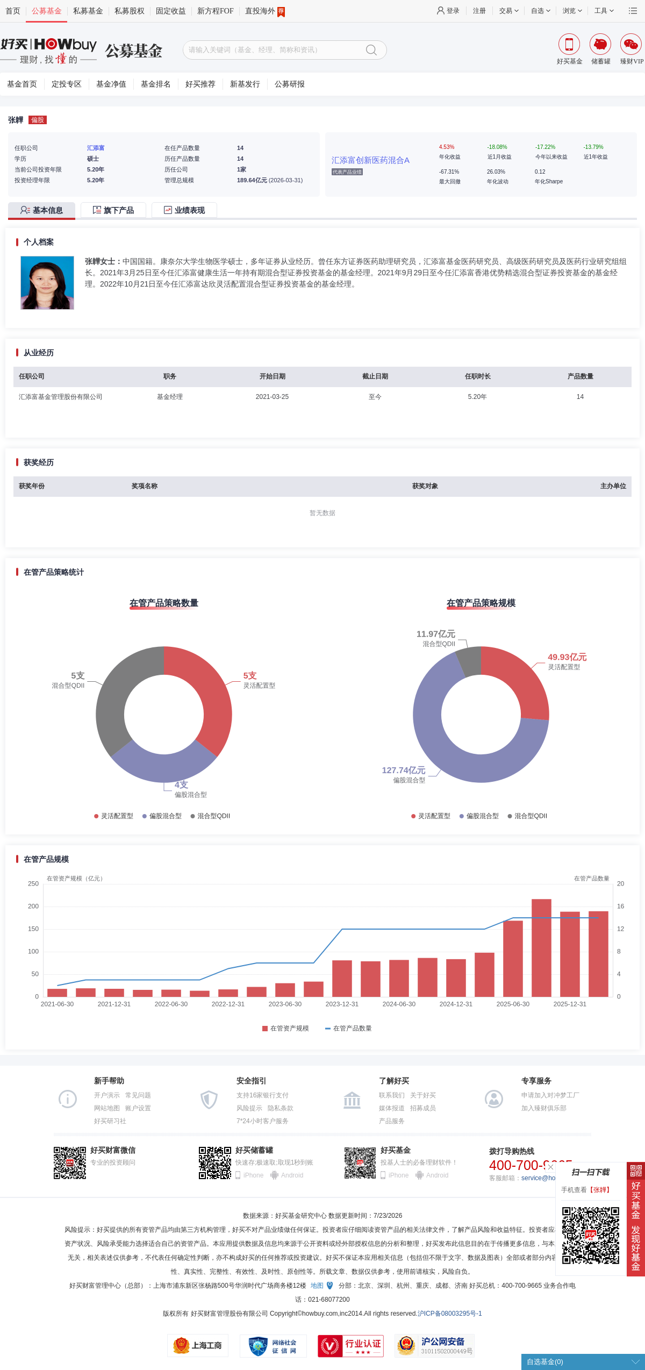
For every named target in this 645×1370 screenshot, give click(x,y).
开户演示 (107, 1095)
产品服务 (392, 1121)
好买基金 (396, 1150)
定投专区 (67, 84)
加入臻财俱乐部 (544, 1108)
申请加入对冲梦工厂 (550, 1095)
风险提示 (249, 1108)
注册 (479, 11)
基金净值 (111, 84)
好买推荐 (200, 84)
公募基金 (47, 11)
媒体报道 (392, 1108)
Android (292, 1175)
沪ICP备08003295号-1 (450, 1313)
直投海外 (265, 11)
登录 (453, 11)
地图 (317, 1285)
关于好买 (423, 1095)
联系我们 (392, 1095)
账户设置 (138, 1108)
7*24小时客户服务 (262, 1121)
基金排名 (156, 84)
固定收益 (171, 11)
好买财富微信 (112, 1150)
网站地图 (107, 1108)
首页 (12, 11)
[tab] (44, 211)
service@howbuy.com (552, 1178)
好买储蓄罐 (254, 1150)
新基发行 (245, 84)
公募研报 (290, 84)
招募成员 (423, 1108)
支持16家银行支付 (262, 1095)
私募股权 (129, 11)
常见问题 (138, 1095)
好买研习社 (110, 1121)
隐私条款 (280, 1108)
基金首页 (22, 84)
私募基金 (88, 11)
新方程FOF (215, 11)
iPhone (253, 1175)
